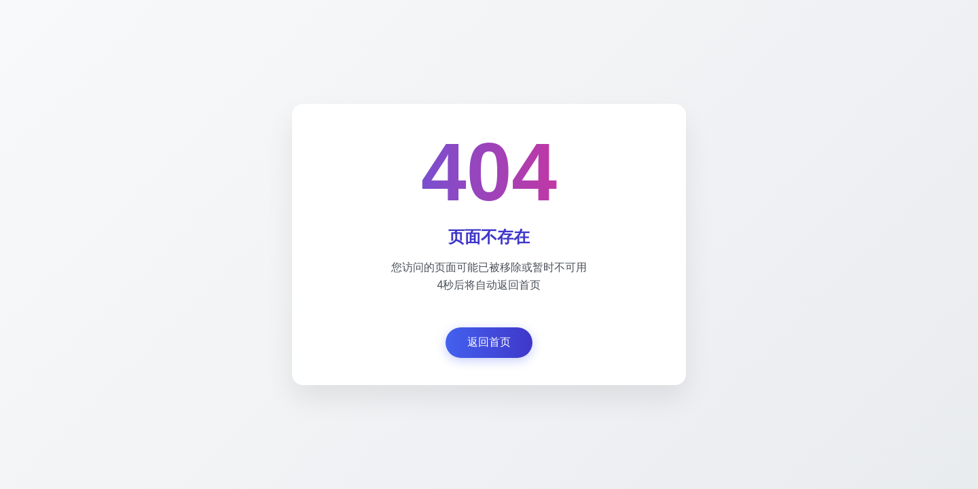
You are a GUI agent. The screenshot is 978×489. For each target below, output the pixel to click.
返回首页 (489, 342)
